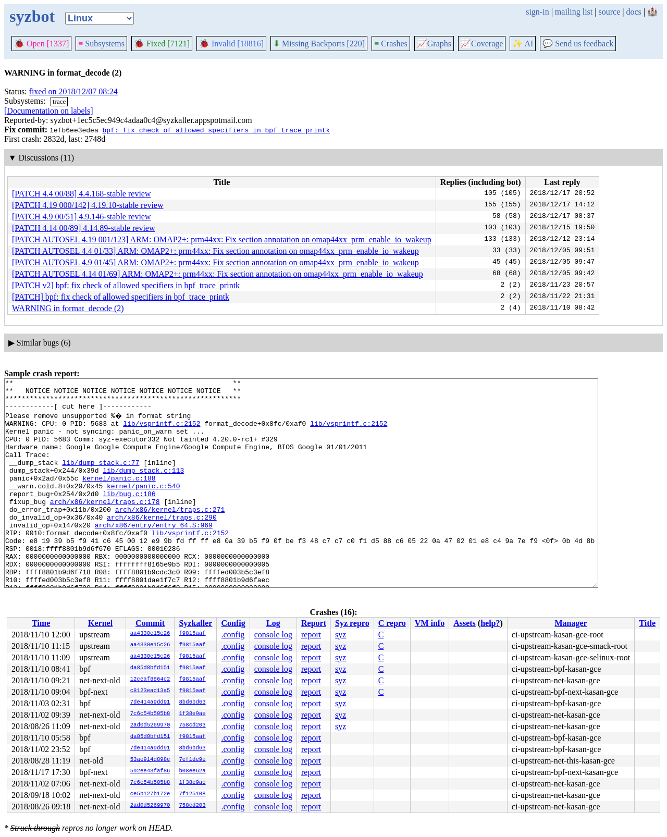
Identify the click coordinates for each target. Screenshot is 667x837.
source (610, 11)
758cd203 (192, 725)
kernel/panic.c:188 (118, 496)
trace (59, 101)
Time (41, 623)
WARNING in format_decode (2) (68, 308)
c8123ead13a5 (150, 691)
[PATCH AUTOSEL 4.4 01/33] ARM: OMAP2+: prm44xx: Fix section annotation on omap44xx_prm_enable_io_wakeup (215, 251)
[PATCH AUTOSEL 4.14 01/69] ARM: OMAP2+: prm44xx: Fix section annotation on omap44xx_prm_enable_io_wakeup (217, 273)
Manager (570, 623)
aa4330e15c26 (150, 633)
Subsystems (101, 43)
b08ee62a (192, 771)
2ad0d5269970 (150, 725)
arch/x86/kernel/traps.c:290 (162, 543)
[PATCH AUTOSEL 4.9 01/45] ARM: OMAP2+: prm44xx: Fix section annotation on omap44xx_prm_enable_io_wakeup (215, 262)
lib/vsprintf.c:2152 (161, 431)
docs (633, 11)
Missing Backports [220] (319, 43)
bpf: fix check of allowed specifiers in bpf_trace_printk (216, 129)
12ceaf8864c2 (150, 679)
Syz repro (352, 623)
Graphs (434, 43)
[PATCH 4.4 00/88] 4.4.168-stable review (81, 193)
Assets (464, 623)
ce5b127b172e (150, 794)
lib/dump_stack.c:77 (100, 478)
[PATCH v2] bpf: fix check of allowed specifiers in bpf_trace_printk (126, 285)
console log (273, 634)
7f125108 (192, 794)
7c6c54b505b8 (150, 714)
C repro (392, 623)
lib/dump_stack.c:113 (143, 487)
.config (232, 634)
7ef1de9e (192, 760)
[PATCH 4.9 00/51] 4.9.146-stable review (81, 216)
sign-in (537, 11)
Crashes (390, 43)
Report (313, 623)
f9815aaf (192, 633)
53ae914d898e (150, 760)
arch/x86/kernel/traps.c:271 (170, 534)
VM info (429, 623)
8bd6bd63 (192, 702)
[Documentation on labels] (48, 110)
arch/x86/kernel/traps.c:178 (105, 525)
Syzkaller (195, 623)
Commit (150, 623)
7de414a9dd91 (150, 702)
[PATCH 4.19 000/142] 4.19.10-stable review (88, 205)
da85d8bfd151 (150, 668)
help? (490, 623)
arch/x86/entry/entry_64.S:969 (154, 553)
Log (273, 623)
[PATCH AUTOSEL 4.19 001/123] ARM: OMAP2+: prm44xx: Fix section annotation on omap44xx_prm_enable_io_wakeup (221, 239)
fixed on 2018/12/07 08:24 (73, 91)
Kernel (100, 623)
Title (647, 623)
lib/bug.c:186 (129, 515)
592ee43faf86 (150, 771)
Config (233, 623)
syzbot (32, 16)
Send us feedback (577, 43)
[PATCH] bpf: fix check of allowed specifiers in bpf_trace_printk (120, 296)
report (311, 634)
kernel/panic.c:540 (143, 506)
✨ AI (522, 43)
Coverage (482, 43)
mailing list (573, 11)
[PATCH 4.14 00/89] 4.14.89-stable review (83, 228)
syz (340, 634)
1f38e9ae (192, 714)
